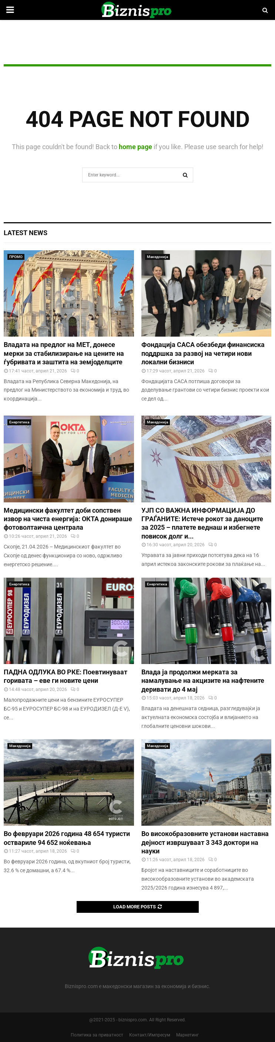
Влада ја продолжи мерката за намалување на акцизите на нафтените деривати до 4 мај (202, 680)
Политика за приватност (97, 1035)
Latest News (25, 233)
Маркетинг (187, 1035)
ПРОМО (16, 257)
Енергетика (19, 422)
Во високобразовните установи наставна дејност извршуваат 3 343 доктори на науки (205, 842)
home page (135, 147)
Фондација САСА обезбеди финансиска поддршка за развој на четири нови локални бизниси (203, 353)
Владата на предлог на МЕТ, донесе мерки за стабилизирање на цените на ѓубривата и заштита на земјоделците (64, 353)
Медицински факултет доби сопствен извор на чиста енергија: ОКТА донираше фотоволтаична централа (68, 519)
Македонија (157, 257)
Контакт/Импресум (149, 1035)
